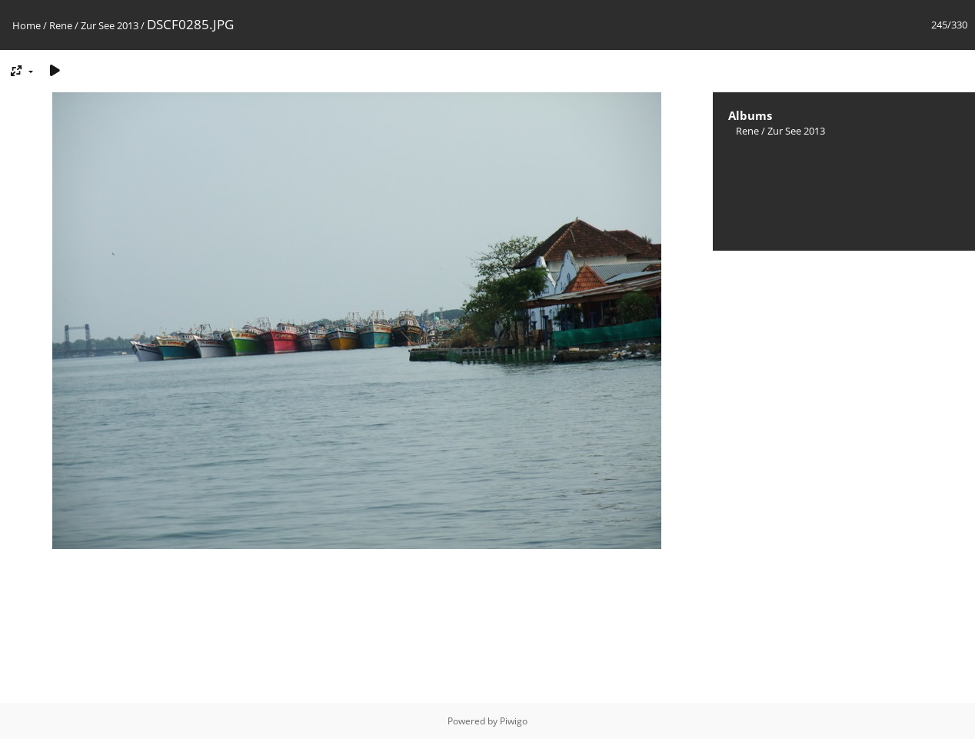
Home (26, 25)
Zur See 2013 (109, 25)
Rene (60, 25)
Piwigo (513, 720)
